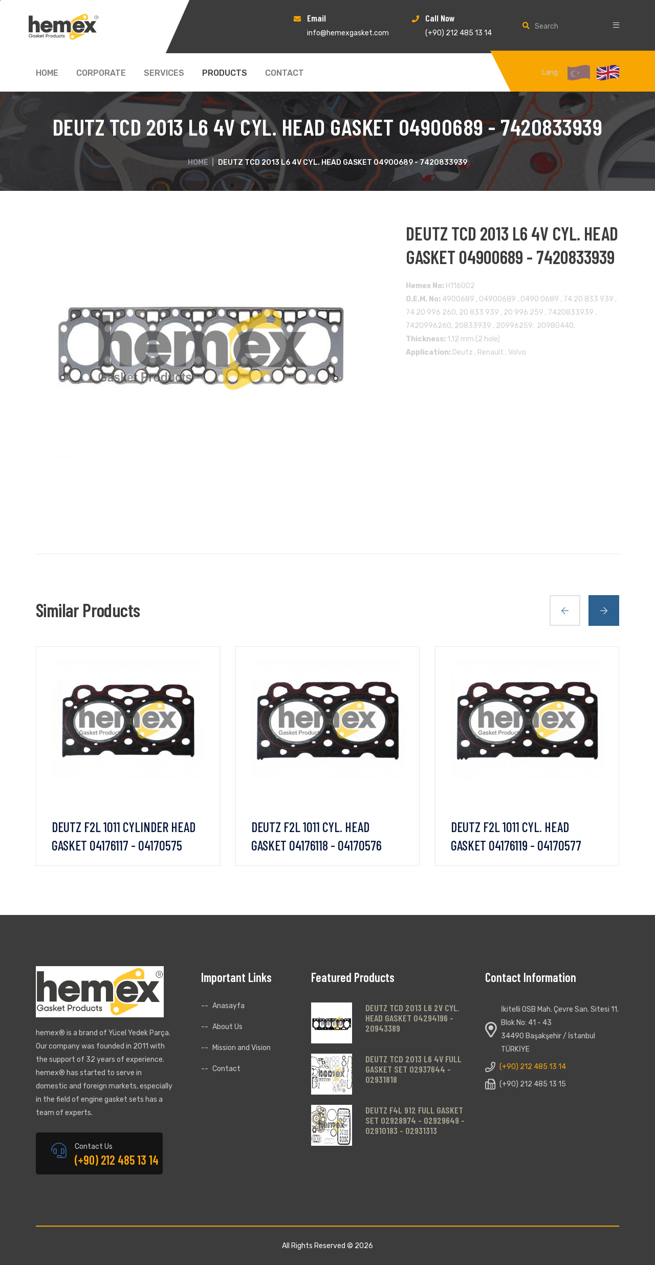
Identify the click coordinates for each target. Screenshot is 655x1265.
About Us (227, 1027)
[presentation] (565, 610)
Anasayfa (228, 1006)
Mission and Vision (241, 1048)
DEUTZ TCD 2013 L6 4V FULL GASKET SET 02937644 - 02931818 (413, 1069)
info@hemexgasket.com (348, 33)
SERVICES (164, 73)
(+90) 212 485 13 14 (458, 33)
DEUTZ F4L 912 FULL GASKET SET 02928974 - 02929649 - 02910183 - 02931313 (415, 1120)
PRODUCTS (224, 73)
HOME (47, 73)
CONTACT (284, 73)
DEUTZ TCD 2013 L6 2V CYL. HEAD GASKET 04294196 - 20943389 (412, 1018)
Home (198, 162)
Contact (226, 1069)
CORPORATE (101, 73)
